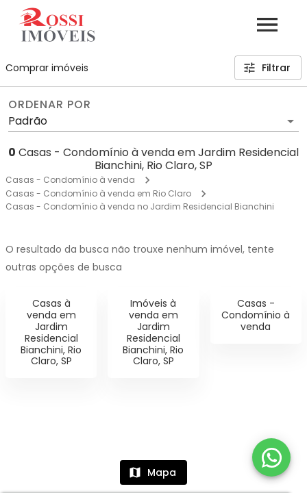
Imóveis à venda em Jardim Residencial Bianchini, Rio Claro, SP (153, 332)
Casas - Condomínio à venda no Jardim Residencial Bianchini (139, 206)
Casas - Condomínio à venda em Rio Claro (98, 193)
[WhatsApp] (271, 457)
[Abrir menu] (267, 25)
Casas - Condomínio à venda (70, 180)
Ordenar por (49, 104)
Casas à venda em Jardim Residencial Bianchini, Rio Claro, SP (51, 332)
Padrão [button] (27, 121)
